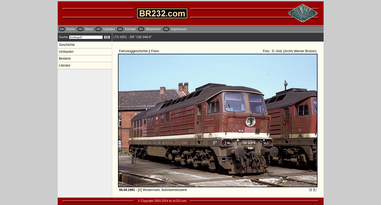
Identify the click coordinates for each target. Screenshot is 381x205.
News (89, 29)
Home (71, 29)
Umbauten (66, 52)
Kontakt (130, 29)
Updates (109, 29)
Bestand (65, 58)
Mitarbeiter (153, 29)
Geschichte (67, 45)
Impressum (179, 29)
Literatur (65, 65)
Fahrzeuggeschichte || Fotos (139, 51)
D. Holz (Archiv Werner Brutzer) (293, 51)
